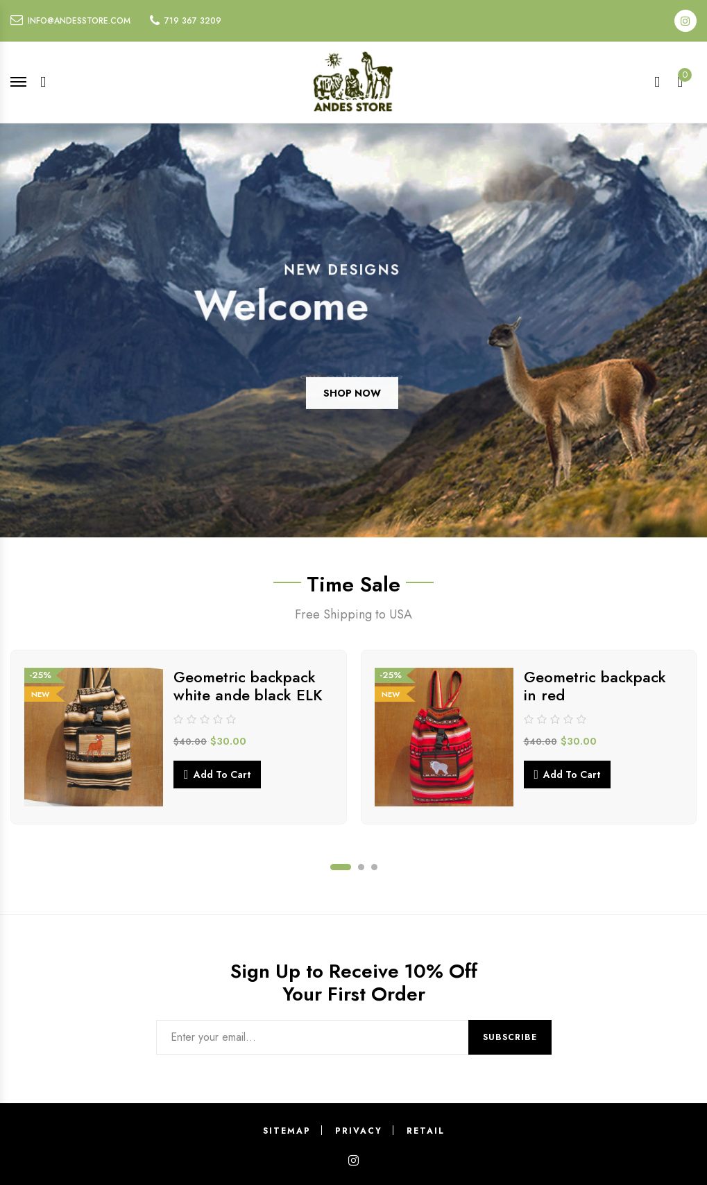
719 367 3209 (192, 21)
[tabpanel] (178, 737)
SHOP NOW (352, 406)
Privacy (358, 1131)
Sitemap (287, 1131)
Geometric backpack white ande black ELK (248, 686)
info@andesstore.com (79, 21)
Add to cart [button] (222, 774)
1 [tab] (340, 867)
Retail (426, 1131)
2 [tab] (361, 867)
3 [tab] (374, 867)
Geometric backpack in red (595, 686)
